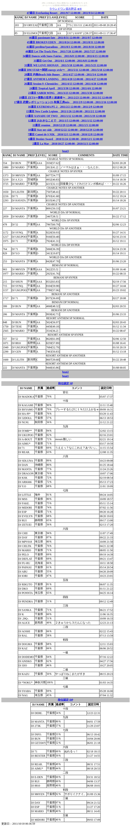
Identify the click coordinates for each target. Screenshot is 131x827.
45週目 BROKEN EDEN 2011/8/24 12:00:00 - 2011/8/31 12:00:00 (65, 42)
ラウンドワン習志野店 (63, 8)
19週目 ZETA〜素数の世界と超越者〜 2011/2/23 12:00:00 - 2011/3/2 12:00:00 (65, 97)
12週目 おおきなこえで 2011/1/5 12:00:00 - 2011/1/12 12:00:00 (65, 120)
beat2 (65, 371)
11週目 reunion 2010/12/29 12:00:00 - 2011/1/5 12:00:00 (65, 125)
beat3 (65, 151)
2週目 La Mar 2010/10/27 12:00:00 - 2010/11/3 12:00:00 (65, 143)
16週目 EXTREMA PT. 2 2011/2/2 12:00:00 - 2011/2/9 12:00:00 (65, 106)
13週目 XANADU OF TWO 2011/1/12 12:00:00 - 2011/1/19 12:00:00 (65, 116)
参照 (79, 9)
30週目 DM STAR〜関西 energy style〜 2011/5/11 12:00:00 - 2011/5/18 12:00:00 (65, 69)
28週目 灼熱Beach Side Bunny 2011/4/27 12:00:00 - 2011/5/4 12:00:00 (65, 74)
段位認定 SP (65, 383)
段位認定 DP (65, 699)
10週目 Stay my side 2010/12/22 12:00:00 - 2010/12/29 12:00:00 (65, 129)
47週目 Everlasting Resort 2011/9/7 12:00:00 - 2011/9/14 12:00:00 (65, 12)
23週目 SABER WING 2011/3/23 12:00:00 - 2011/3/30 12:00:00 (65, 92)
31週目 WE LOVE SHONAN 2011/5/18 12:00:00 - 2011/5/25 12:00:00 (65, 65)
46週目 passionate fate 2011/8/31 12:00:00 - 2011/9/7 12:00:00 (65, 37)
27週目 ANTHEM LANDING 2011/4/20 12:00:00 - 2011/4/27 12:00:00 (65, 79)
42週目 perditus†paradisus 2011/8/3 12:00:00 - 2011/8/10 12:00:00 (65, 46)
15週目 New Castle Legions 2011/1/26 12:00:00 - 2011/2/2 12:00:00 (65, 111)
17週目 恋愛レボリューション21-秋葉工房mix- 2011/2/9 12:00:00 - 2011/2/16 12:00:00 (65, 102)
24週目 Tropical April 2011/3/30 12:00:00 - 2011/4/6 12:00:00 (65, 88)
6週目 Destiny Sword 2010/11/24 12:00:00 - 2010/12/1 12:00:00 (65, 139)
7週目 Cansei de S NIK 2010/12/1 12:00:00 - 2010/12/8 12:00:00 (65, 134)
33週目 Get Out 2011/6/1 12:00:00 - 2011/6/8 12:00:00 (65, 60)
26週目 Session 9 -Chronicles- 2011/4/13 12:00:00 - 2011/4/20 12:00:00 (65, 83)
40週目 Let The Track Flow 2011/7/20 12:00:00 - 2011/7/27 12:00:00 (65, 51)
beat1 (65, 376)
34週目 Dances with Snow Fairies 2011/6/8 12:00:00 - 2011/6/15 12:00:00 (65, 56)
